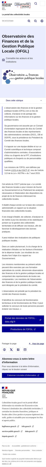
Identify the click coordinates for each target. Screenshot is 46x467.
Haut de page (38, 344)
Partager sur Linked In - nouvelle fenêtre (18, 349)
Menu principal (42, 3)
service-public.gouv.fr (11, 431)
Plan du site (6, 446)
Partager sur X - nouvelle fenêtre (11, 349)
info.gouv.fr (26, 426)
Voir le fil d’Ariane (7, 21)
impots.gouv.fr (8, 436)
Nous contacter (37, 450)
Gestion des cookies (9, 454)
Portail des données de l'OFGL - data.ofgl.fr (20, 320)
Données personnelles (22, 450)
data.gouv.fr (30, 431)
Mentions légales (7, 450)
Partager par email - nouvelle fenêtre (25, 349)
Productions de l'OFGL (22, 329)
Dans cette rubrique (14, 100)
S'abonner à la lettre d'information (21, 375)
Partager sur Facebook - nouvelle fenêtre (4, 349)
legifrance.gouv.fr (9, 426)
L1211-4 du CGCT (19, 170)
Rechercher (35, 3)
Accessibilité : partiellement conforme (24, 446)
